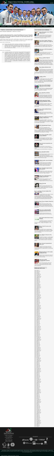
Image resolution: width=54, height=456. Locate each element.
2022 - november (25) (38, 306)
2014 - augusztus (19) (38, 392)
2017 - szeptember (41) (38, 360)
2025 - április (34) (37, 280)
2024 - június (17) (37, 289)
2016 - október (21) (37, 370)
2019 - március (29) (37, 344)
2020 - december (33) (38, 326)
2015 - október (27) (37, 380)
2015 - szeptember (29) (38, 381)
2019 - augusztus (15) (38, 340)
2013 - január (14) (37, 408)
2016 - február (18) (37, 377)
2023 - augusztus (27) (38, 298)
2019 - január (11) (37, 346)
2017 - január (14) (37, 367)
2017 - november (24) (38, 358)
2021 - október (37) (37, 317)
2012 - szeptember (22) (38, 412)
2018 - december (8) (37, 347)
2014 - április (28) (37, 396)
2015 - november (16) (38, 379)
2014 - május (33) (37, 395)
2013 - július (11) (37, 403)
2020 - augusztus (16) (38, 329)
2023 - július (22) (37, 299)
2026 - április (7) (37, 270)
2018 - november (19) (38, 348)
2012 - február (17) (37, 418)
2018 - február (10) (37, 356)
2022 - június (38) (37, 310)
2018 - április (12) (37, 354)
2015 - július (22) (37, 383)
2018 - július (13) (37, 351)
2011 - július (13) (37, 424)
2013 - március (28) (37, 406)
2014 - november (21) (38, 390)
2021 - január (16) (37, 325)
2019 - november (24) (38, 337)
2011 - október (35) (37, 421)
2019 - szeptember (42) (38, 339)
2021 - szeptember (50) (38, 318)
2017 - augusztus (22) (38, 361)
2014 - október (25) (37, 391)
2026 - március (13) (37, 271)
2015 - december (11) (38, 378)
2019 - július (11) (37, 341)
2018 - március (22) (37, 355)
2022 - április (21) (37, 312)
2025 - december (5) (37, 273)
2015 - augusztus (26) (38, 382)
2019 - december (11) (38, 336)
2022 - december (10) (38, 305)
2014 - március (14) (37, 397)
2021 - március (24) (37, 323)
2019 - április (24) (37, 343)
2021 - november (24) (38, 316)
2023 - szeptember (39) (38, 297)
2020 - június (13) (37, 331)
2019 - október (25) (37, 338)
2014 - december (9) (37, 389)
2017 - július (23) (37, 362)
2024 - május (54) (37, 290)
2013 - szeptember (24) (38, 401)
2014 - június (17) (37, 394)
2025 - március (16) (37, 281)
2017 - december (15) (38, 357)
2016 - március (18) (37, 376)
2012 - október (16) (37, 411)
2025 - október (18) (37, 275)
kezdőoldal (3, 26)
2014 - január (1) (37, 398)
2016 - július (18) (37, 372)
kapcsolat (45, 26)
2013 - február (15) (37, 407)
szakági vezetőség (10, 26)
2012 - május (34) (37, 415)
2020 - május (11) (37, 332)
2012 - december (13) (38, 409)
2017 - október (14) (37, 359)
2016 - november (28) (38, 369)
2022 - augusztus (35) (38, 308)
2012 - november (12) (38, 410)
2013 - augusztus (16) (38, 402)
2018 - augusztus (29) (38, 350)
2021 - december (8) (37, 315)
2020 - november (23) (38, 327)
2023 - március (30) (37, 302)
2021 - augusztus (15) (38, 319)
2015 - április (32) (37, 385)
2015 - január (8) (37, 388)
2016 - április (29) (37, 375)
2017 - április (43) (37, 364)
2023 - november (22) (38, 295)
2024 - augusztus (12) (38, 287)
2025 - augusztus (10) (38, 277)
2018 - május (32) (37, 353)
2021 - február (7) (37, 324)
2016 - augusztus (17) (38, 371)
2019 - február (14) (37, 345)
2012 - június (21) (37, 414)
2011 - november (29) (38, 420)
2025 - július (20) (37, 278)
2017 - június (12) (37, 363)
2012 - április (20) (37, 416)
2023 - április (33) (37, 301)
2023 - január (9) (37, 304)
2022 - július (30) (37, 309)
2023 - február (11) (37, 303)
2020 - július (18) (37, 330)
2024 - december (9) (37, 284)
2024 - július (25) (37, 288)
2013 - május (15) (37, 405)
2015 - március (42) (37, 386)
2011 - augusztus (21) (38, 423)
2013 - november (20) (38, 399)
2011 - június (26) (37, 425)
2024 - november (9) (37, 285)
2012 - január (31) (37, 419)
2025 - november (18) (38, 274)
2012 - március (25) (37, 417)
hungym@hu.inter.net (9, 438)
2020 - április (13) (37, 333)
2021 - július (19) (37, 320)
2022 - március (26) (37, 313)
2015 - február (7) (37, 387)
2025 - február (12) (37, 282)
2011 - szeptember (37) (38, 422)
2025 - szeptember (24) (38, 276)
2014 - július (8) (37, 393)
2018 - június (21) (37, 352)
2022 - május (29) (37, 311)
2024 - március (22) (37, 292)
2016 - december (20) (38, 368)
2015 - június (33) (37, 384)
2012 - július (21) (37, 413)
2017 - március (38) (37, 365)
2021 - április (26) (37, 322)
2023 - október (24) (37, 296)
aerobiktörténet (39, 26)
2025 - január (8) (37, 283)
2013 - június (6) (37, 404)
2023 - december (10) (38, 294)
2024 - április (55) (37, 291)
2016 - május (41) (37, 374)
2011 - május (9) (37, 426)
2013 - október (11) (37, 400)
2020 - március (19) (37, 334)
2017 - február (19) (37, 366)
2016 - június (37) (37, 373)
